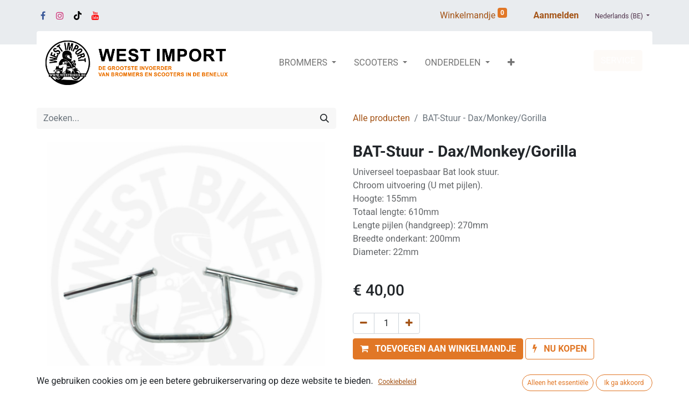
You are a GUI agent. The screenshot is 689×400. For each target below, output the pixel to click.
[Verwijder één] (363, 323)
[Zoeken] (324, 118)
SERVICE (618, 60)
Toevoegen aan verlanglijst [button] (412, 374)
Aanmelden (556, 15)
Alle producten (381, 118)
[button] (511, 62)
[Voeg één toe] (409, 323)
